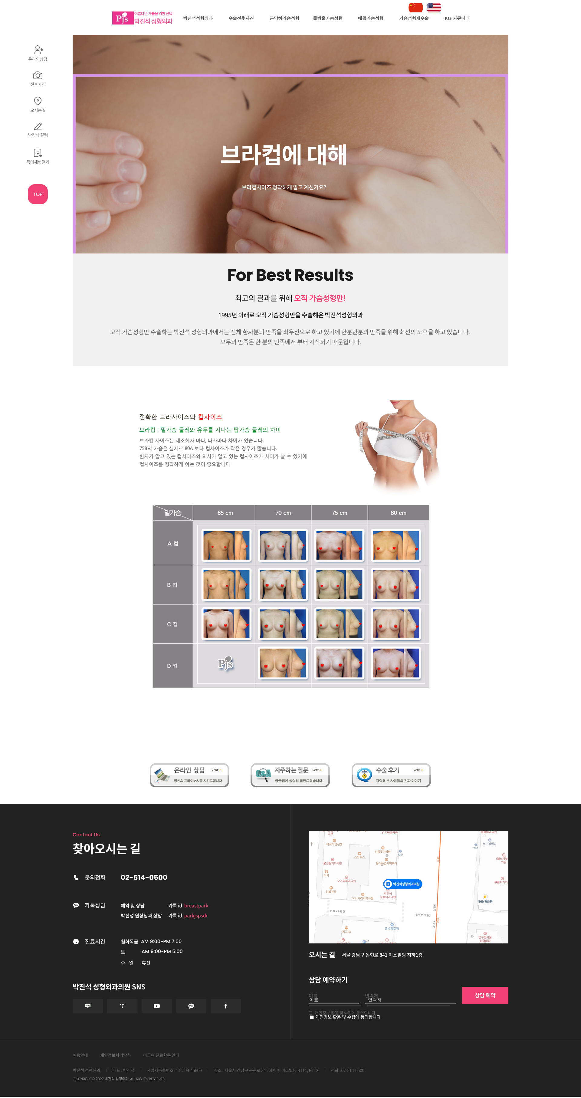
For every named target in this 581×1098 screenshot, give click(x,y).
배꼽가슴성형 (370, 18)
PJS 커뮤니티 (457, 18)
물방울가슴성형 (328, 18)
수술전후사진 (241, 18)
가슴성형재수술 (414, 18)
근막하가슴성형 (284, 18)
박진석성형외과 (198, 18)
